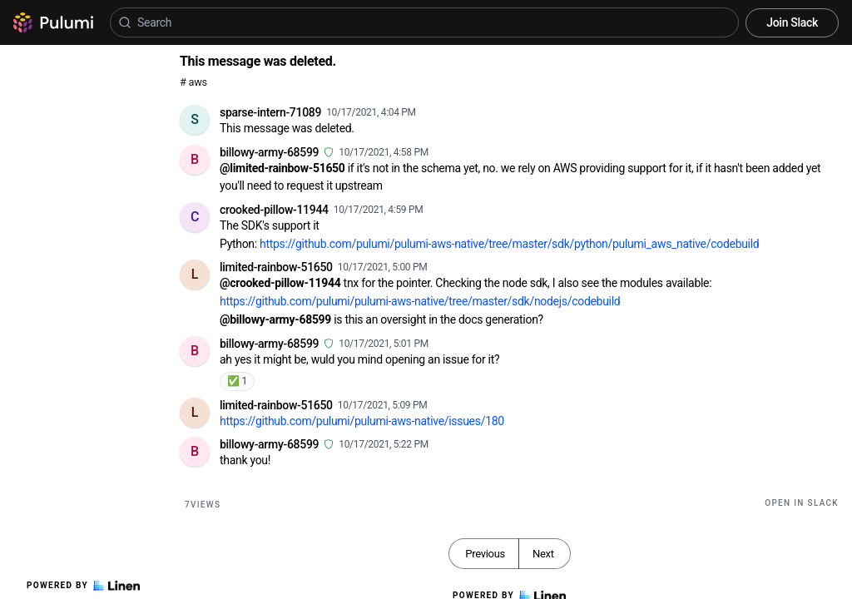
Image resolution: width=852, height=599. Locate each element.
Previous (485, 553)
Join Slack (792, 22)
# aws (193, 82)
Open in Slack (802, 502)
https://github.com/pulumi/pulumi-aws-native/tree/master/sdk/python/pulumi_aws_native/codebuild (509, 243)
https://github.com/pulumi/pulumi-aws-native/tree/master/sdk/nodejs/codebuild (420, 301)
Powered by (83, 586)
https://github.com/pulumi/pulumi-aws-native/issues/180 (362, 421)
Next (543, 553)
